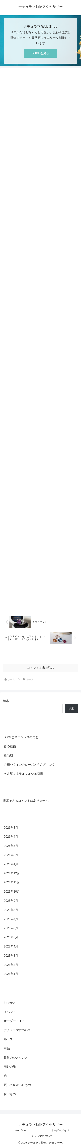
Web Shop (21, 1130)
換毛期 (8, 755)
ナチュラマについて (40, 1136)
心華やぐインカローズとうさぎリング (29, 764)
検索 (6, 701)
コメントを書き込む (40, 667)
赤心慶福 (10, 746)
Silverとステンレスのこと (21, 737)
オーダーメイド (60, 1130)
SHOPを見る (40, 53)
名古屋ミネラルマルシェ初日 (23, 773)
